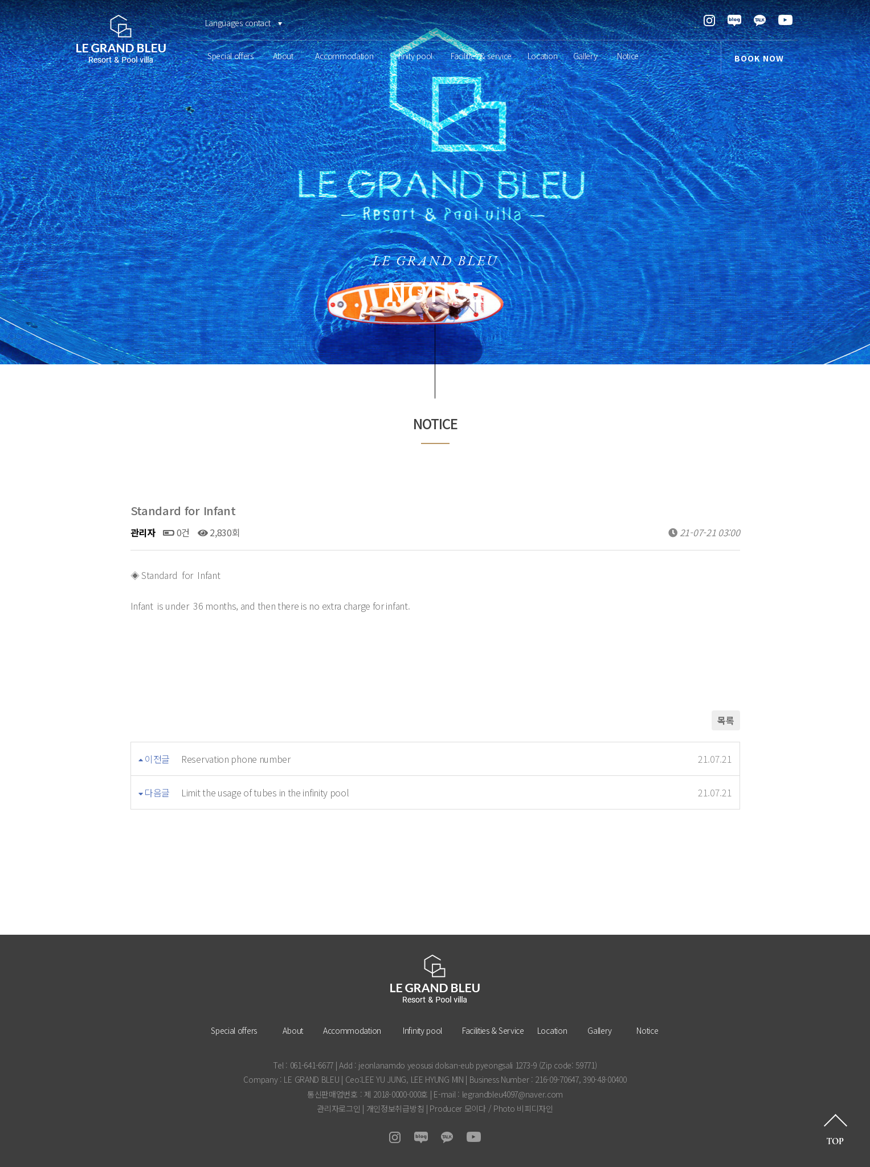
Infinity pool (412, 55)
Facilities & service (481, 55)
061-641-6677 (311, 1065)
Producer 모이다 (457, 1108)
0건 (176, 532)
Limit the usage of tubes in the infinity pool (265, 792)
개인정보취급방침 (395, 1108)
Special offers (230, 55)
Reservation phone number (236, 759)
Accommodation (344, 55)
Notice (628, 55)
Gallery (585, 55)
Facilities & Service (493, 1030)
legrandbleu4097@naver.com (512, 1094)
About (283, 55)
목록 (725, 720)
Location (543, 55)
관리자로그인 (338, 1108)
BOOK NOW (759, 58)
